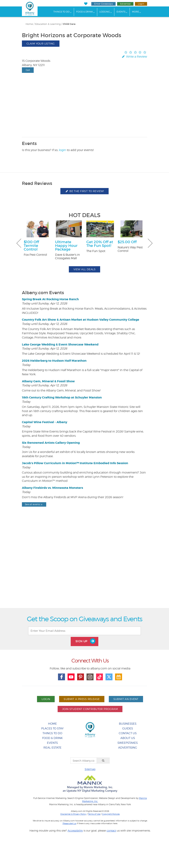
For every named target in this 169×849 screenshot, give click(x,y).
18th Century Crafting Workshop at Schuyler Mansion (62, 397)
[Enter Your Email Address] (84, 631)
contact (111, 830)
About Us (127, 738)
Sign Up (85, 641)
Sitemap (90, 769)
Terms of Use (94, 814)
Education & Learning (48, 24)
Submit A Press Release (82, 699)
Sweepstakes (127, 743)
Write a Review (134, 56)
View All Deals (84, 269)
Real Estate (52, 747)
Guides (127, 728)
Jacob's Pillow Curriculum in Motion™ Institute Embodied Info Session (75, 463)
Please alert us (69, 823)
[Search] (103, 760)
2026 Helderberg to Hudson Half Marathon (54, 361)
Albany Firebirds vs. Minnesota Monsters (52, 488)
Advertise (125, 3)
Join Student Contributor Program (90, 708)
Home (29, 24)
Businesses (127, 723)
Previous (18, 243)
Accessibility (75, 830)
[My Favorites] (85, 4)
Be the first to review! (84, 191)
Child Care (69, 24)
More (135, 11)
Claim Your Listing (41, 43)
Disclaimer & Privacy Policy (73, 814)
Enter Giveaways (103, 3)
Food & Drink (84, 11)
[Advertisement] (84, 566)
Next (150, 243)
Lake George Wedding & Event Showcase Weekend (60, 344)
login (62, 150)
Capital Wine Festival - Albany (44, 422)
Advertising (127, 747)
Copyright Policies (111, 814)
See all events (34, 504)
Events (121, 11)
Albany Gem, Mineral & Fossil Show (48, 381)
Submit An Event (125, 699)
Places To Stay (52, 728)
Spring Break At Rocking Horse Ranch (50, 299)
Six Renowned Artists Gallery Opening (51, 443)
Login (141, 3)
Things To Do (61, 11)
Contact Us (128, 733)
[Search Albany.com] (83, 760)
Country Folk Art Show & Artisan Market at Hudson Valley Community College (80, 320)
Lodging (104, 11)
